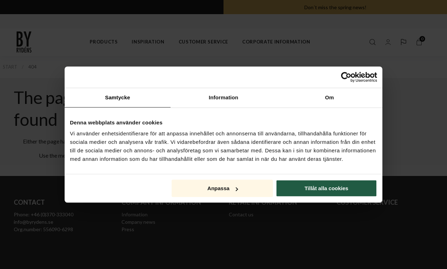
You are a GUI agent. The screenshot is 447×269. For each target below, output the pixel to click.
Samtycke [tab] (117, 97)
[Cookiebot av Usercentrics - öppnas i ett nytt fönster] (346, 77)
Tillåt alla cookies (326, 188)
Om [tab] (329, 97)
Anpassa (222, 188)
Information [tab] (223, 97)
